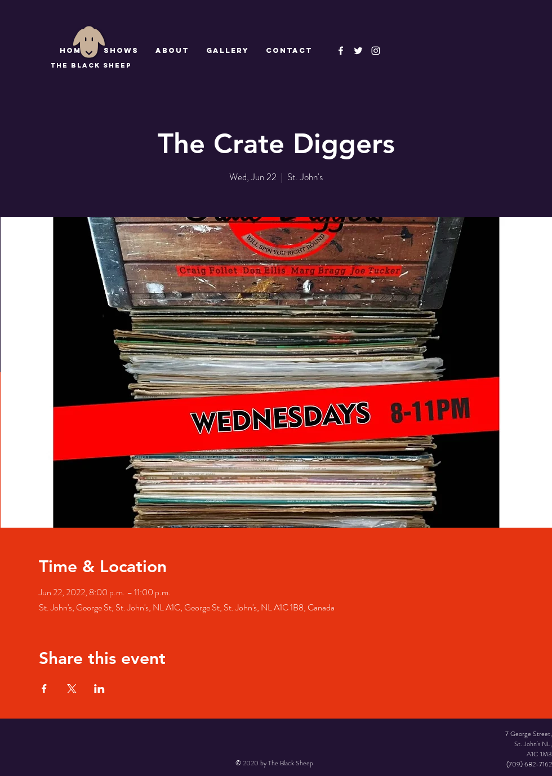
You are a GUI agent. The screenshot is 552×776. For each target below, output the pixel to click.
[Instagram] (375, 50)
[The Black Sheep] (358, 50)
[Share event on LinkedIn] (99, 688)
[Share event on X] (71, 688)
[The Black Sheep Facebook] (340, 50)
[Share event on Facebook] (44, 688)
